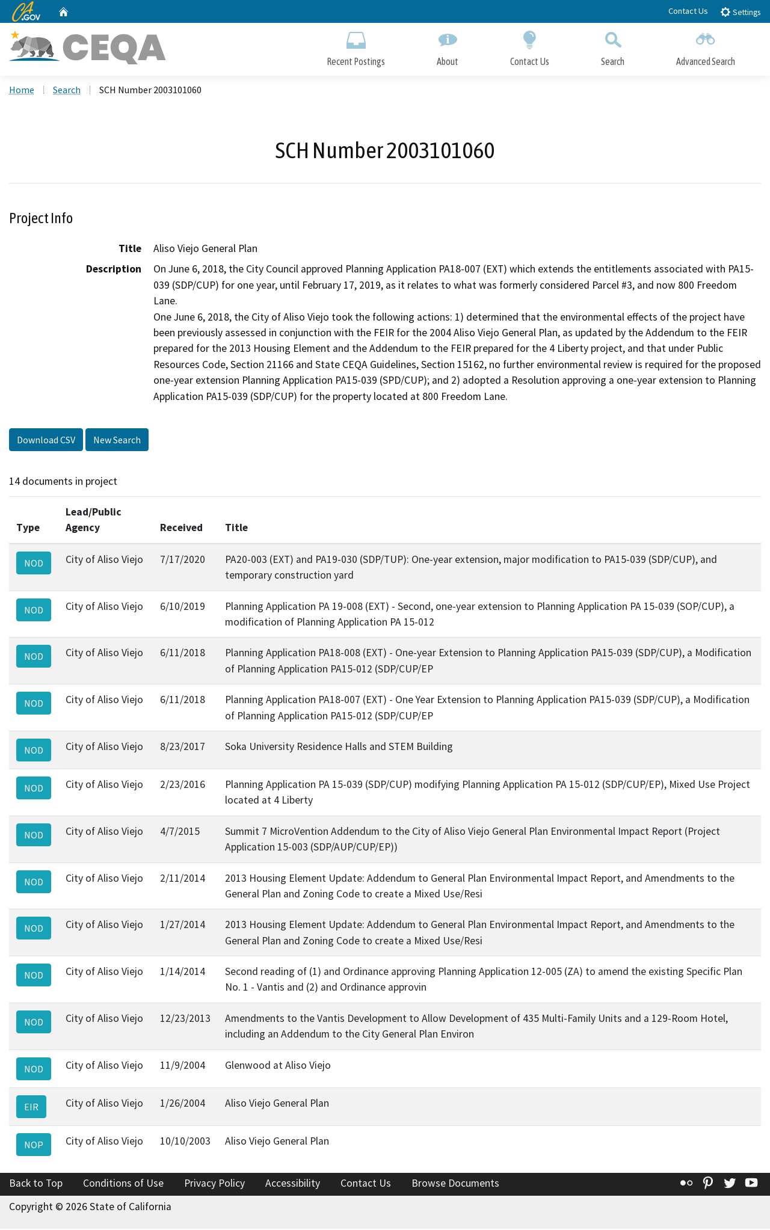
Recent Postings (356, 46)
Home (21, 91)
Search (612, 46)
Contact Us (688, 10)
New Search (117, 441)
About (447, 46)
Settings (740, 11)
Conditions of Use (123, 1183)
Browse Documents (455, 1183)
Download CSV (46, 441)
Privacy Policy (214, 1183)
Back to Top (36, 1183)
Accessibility (292, 1183)
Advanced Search (705, 46)
